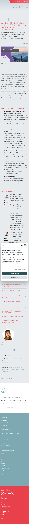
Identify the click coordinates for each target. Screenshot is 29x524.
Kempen (3, 453)
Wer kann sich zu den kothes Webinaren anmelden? (14, 321)
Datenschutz (4, 502)
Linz (2, 472)
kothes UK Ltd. (4, 441)
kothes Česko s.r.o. (5, 443)
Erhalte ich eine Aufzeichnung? (14, 306)
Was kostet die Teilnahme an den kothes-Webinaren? (14, 311)
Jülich (2, 461)
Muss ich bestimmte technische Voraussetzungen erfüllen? (14, 285)
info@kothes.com (6, 429)
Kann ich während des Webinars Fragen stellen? (14, 302)
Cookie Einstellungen (19, 269)
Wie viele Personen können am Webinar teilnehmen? (14, 291)
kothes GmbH (4, 436)
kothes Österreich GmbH (6, 439)
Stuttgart (3, 465)
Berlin (2, 456)
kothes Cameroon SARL (6, 445)
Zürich (2, 476)
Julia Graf (3, 344)
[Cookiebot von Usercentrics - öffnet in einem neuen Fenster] (21, 245)
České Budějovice (5, 468)
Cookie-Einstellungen (5, 504)
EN (16, 7)
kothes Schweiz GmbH (6, 438)
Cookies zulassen (14, 273)
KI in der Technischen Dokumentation (20, 1)
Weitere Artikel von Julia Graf (8, 349)
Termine (6, 378)
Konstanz (3, 463)
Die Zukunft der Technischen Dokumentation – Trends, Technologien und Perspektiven (13, 369)
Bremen (2, 459)
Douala (2, 470)
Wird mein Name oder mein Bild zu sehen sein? (14, 296)
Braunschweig (4, 457)
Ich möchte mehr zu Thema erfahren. (14, 316)
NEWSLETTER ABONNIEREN (9, 407)
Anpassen (14, 277)
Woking (2, 474)
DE (13, 7)
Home (2, 378)
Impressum (3, 500)
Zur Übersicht (5, 19)
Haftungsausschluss (5, 506)
